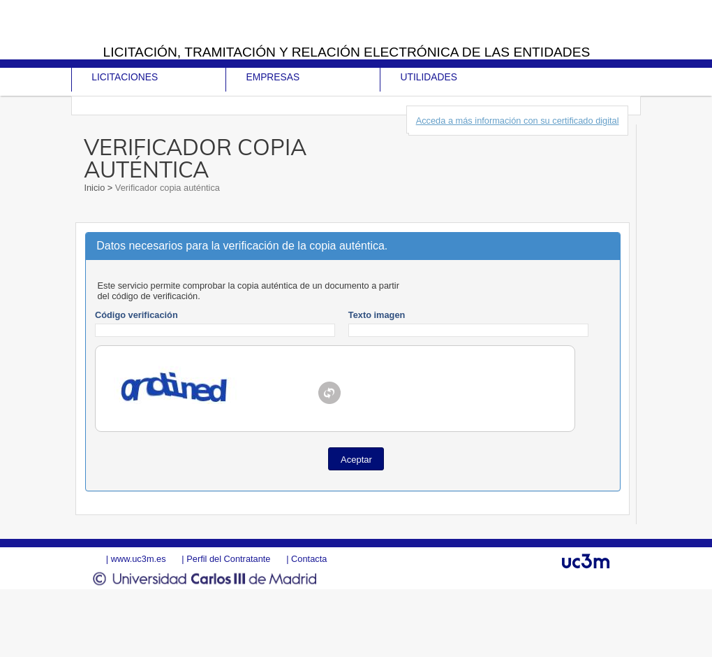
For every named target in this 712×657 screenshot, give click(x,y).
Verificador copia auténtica (166, 187)
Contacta (309, 559)
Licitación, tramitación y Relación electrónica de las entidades (347, 52)
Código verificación (136, 315)
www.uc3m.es (138, 559)
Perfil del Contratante (228, 559)
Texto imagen (377, 315)
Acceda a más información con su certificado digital (517, 120)
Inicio (95, 187)
